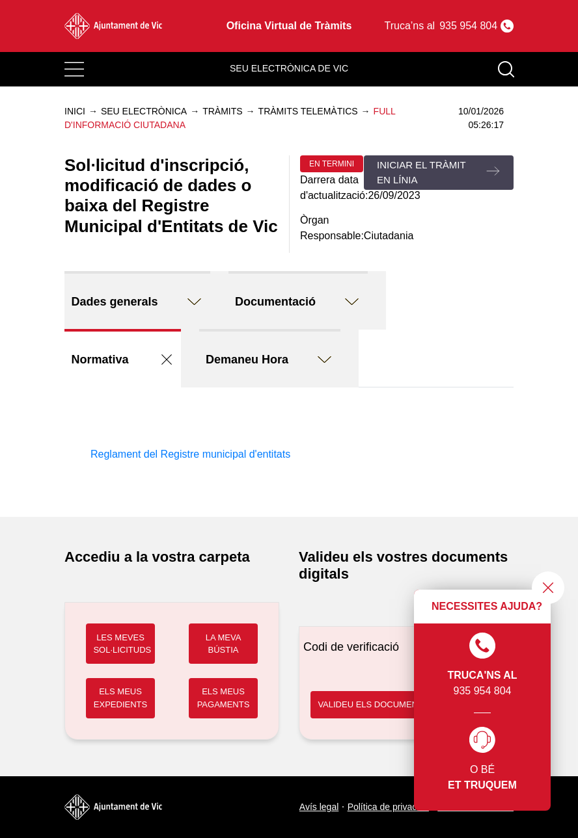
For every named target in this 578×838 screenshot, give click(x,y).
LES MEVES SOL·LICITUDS (122, 644)
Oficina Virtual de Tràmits (289, 25)
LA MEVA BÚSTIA (223, 644)
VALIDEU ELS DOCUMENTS (373, 704)
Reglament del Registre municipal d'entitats (190, 454)
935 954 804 (482, 664)
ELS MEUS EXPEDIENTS (120, 698)
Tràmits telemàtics (308, 111)
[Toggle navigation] (74, 69)
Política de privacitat (388, 807)
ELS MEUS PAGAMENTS (223, 698)
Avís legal (318, 807)
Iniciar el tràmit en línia (421, 172)
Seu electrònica (144, 111)
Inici (74, 111)
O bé (482, 760)
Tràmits (222, 111)
